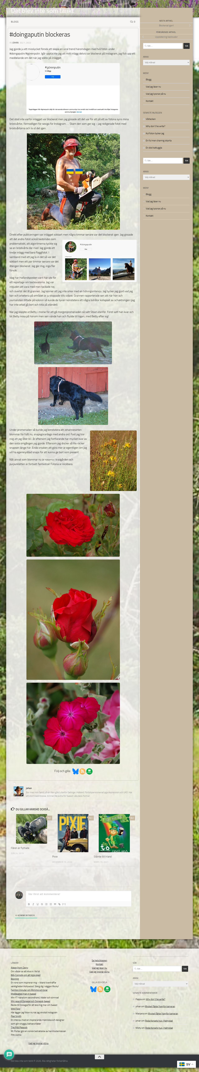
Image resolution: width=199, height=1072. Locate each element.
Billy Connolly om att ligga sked (25, 979)
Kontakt (149, 105)
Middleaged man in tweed (23, 998)
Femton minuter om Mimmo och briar (29, 994)
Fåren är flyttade (20, 852)
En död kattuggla (154, 152)
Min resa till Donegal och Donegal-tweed (30, 1006)
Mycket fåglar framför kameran (160, 1011)
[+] (64, 908)
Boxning (15, 983)
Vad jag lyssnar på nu (156, 98)
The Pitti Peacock (19, 1032)
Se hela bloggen (99, 965)
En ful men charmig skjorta (158, 145)
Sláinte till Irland (103, 861)
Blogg (15, 26)
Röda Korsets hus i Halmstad (159, 1025)
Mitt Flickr (15, 1013)
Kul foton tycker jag (155, 138)
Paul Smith (16, 1021)
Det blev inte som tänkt (42, 11)
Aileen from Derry (19, 972)
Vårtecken (151, 123)
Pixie (55, 861)
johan (15, 47)
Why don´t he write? (155, 131)
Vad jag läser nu (153, 91)
